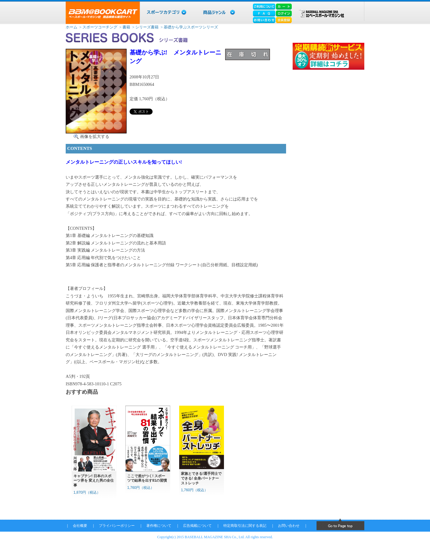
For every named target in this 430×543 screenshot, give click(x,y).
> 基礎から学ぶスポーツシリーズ (189, 27)
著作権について (158, 526)
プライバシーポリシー (117, 526)
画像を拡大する (94, 136)
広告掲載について (197, 526)
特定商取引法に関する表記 (244, 526)
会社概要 (80, 526)
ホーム (71, 27)
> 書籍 (124, 27)
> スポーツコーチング (97, 27)
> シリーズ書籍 (145, 27)
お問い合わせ (289, 526)
